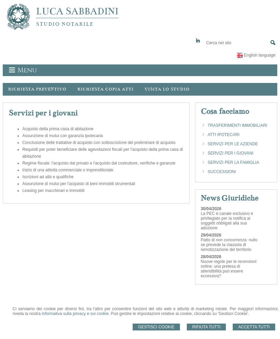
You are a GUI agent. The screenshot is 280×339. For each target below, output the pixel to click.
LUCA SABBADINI (77, 11)
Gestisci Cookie (156, 327)
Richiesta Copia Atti (105, 89)
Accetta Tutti (254, 327)
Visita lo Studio (167, 89)
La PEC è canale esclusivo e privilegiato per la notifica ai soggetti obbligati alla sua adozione (227, 220)
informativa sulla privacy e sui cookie (75, 313)
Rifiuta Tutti (206, 327)
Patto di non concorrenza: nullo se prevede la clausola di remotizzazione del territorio (229, 245)
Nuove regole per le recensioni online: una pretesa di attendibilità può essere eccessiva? (229, 268)
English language (260, 55)
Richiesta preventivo (37, 89)
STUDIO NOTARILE (65, 24)
